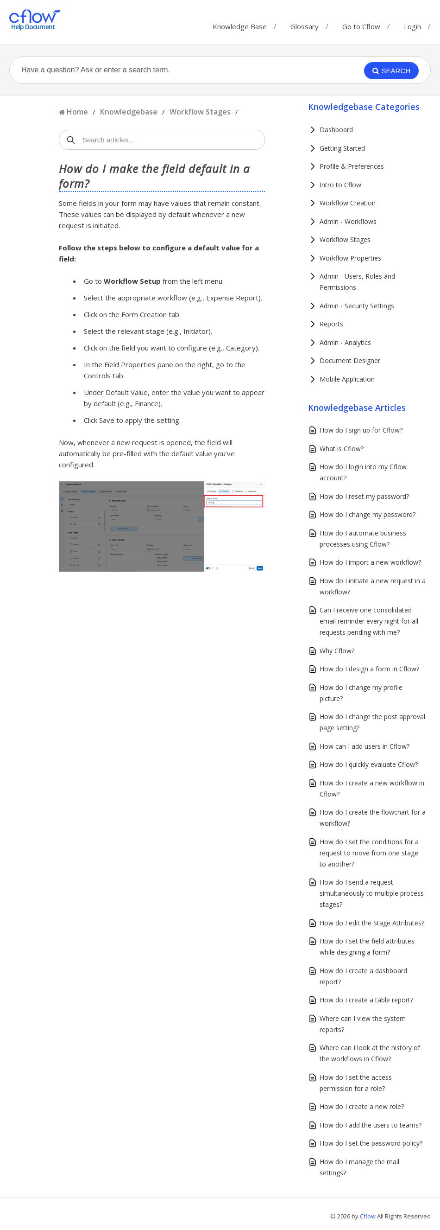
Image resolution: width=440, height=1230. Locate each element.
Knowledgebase (128, 112)
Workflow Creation (348, 202)
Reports (331, 323)
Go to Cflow (361, 24)
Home (77, 112)
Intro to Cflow (340, 184)
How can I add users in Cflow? (364, 746)
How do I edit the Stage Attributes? (372, 922)
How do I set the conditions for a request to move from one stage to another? (369, 852)
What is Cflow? (342, 448)
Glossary (304, 24)
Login (412, 26)
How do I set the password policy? (371, 1143)
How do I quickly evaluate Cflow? (369, 764)
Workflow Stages (200, 112)
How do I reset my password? (364, 496)
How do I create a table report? (366, 999)
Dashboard (336, 129)
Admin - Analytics (345, 342)
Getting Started (342, 148)
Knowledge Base (240, 24)
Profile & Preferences (352, 166)
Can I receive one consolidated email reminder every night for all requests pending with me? (369, 621)
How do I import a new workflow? (370, 562)
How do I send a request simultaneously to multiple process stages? (372, 893)
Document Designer (350, 360)
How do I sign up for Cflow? (361, 430)
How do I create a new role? (362, 1106)
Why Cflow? (337, 650)
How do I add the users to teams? (370, 1125)
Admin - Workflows (348, 221)
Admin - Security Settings (357, 305)
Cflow (368, 1216)
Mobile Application (347, 379)
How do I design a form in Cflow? (369, 668)
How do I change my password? (367, 514)
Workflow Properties (350, 258)
